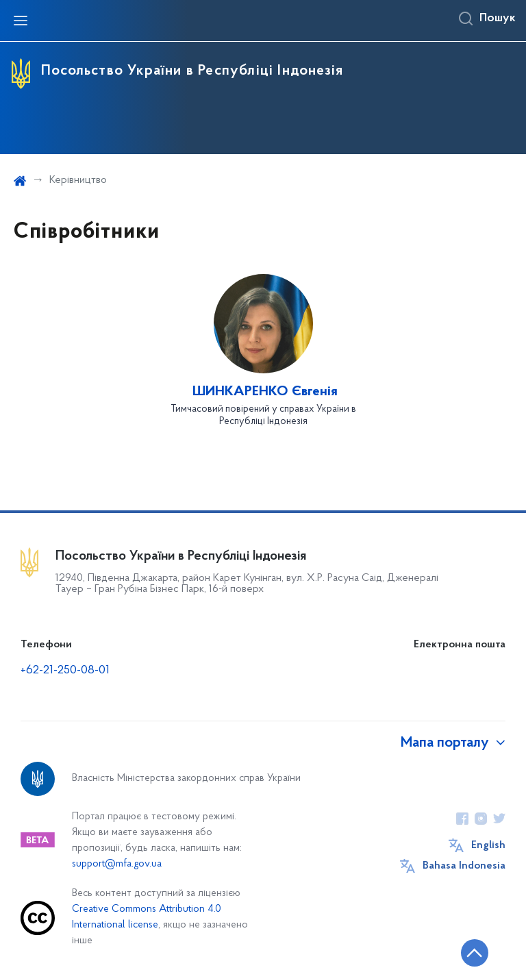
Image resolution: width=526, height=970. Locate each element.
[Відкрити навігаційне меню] (20, 20)
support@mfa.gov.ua (117, 864)
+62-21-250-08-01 (65, 670)
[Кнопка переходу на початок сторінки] (474, 953)
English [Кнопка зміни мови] (488, 845)
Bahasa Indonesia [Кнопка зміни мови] (464, 865)
